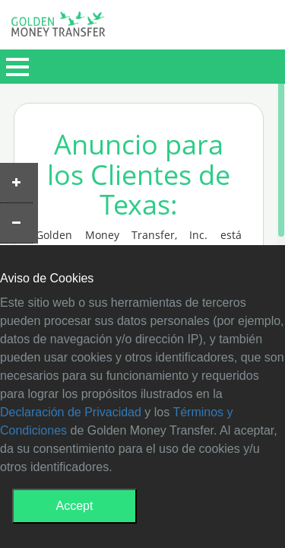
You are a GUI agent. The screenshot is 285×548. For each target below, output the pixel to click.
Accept (74, 505)
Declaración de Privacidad (70, 412)
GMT (58, 28)
